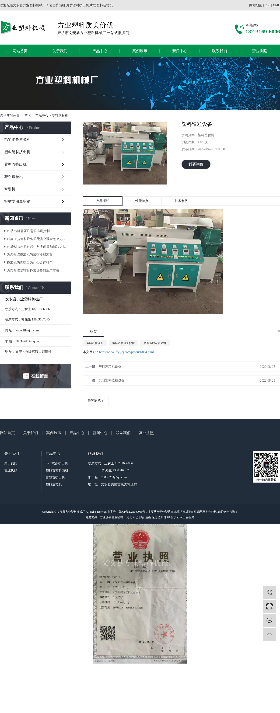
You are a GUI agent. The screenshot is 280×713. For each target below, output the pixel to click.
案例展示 (139, 51)
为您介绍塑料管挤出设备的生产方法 (33, 270)
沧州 (161, 517)
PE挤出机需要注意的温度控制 (28, 231)
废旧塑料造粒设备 (111, 380)
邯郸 (167, 517)
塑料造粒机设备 (109, 366)
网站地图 (255, 5)
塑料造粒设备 (94, 343)
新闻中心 (179, 51)
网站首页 (20, 51)
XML (276, 5)
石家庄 (181, 517)
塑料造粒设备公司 (155, 343)
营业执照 (259, 51)
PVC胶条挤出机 (17, 140)
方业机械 (105, 517)
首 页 (28, 115)
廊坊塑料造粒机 (207, 511)
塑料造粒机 (60, 115)
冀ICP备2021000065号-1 (133, 511)
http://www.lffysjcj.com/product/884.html (126, 352)
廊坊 (135, 517)
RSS (267, 5)
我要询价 (196, 164)
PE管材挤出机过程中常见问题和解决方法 (36, 247)
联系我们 (219, 51)
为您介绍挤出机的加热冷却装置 (29, 254)
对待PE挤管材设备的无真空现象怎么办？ (36, 239)
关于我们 (59, 51)
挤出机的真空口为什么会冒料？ (29, 262)
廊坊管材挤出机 (186, 511)
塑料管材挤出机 (17, 152)
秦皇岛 (190, 517)
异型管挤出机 (15, 164)
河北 (129, 517)
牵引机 (9, 189)
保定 (154, 517)
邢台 (142, 517)
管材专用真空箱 (17, 201)
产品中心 (99, 51)
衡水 (173, 517)
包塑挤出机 (169, 511)
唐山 (148, 517)
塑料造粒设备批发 (123, 343)
